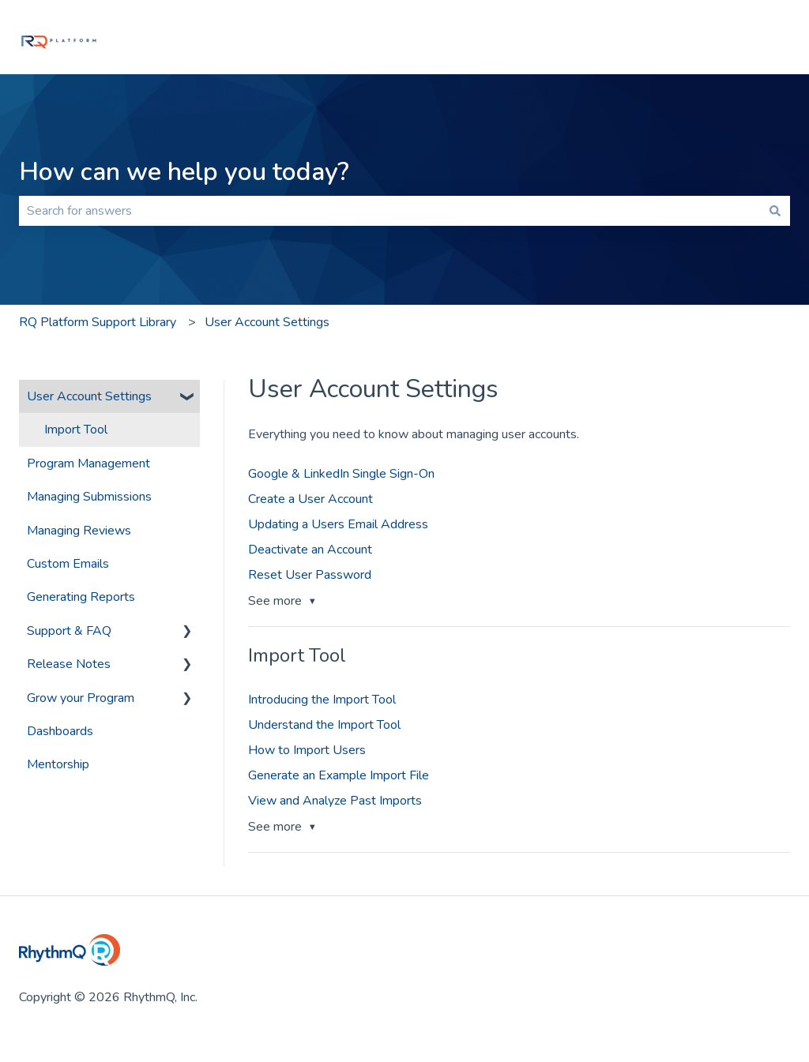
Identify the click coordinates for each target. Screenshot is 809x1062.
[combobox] (389, 211)
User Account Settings (267, 322)
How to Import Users (307, 750)
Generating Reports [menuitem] (81, 597)
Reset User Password (309, 575)
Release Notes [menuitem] (69, 664)
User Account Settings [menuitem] (89, 396)
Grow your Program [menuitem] (80, 698)
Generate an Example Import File (338, 775)
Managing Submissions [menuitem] (89, 496)
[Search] (775, 211)
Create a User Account (310, 499)
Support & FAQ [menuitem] (69, 631)
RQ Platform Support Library (97, 322)
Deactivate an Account (310, 549)
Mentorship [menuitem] (58, 764)
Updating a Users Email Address (338, 524)
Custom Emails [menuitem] (68, 563)
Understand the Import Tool (324, 725)
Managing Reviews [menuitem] (79, 530)
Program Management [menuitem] (88, 463)
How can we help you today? (184, 172)
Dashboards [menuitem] (60, 731)
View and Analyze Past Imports (335, 800)
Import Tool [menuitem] (75, 429)
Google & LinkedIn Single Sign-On (341, 473)
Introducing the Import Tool (322, 699)
